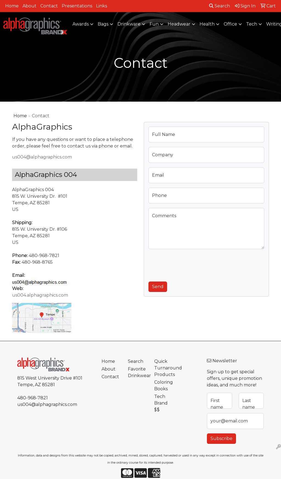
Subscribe (221, 438)
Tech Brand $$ (161, 403)
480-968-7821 (32, 397)
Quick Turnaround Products (164, 368)
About (29, 6)
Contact (49, 6)
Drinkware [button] (128, 24)
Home (12, 6)
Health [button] (207, 24)
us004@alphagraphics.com (42, 157)
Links (101, 6)
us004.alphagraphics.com (40, 295)
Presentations (77, 6)
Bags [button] (103, 24)
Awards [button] (80, 24)
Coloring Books (163, 385)
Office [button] (230, 24)
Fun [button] (154, 24)
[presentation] (190, 264)
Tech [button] (251, 24)
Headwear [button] (179, 24)
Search (219, 6)
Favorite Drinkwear (138, 372)
